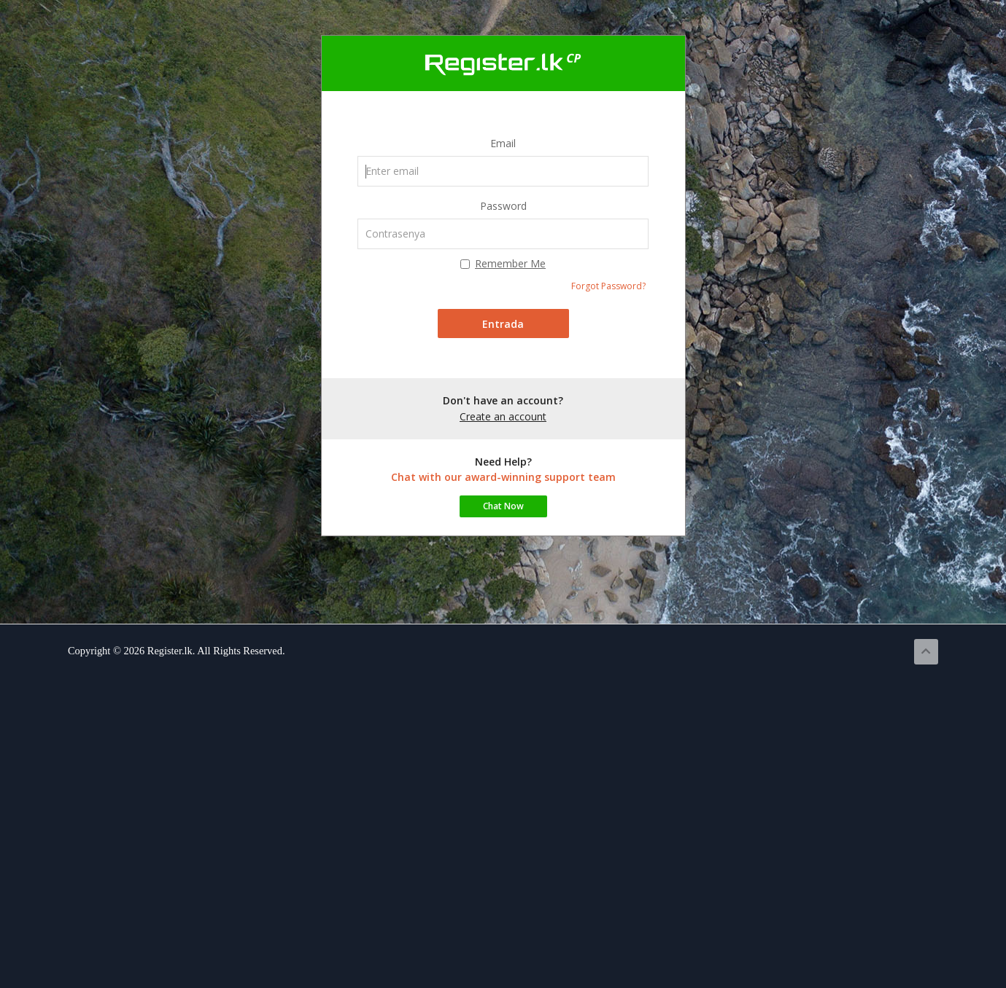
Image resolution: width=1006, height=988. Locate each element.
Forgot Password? (608, 286)
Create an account (503, 416)
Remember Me (503, 263)
